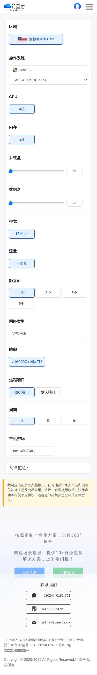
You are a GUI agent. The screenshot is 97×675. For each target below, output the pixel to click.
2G (21, 138)
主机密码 (17, 438)
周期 (13, 410)
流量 (13, 251)
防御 (13, 349)
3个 (74, 291)
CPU (13, 96)
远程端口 (17, 380)
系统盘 (15, 158)
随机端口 (21, 391)
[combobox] (48, 70)
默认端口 (48, 391)
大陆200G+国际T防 (27, 360)
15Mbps (22, 232)
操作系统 (17, 58)
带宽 (13, 221)
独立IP (14, 281)
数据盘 (15, 189)
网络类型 (17, 321)
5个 (22, 302)
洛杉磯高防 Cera (36, 39)
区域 (13, 27)
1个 (22, 291)
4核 (22, 107)
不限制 (21, 262)
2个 (48, 291)
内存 (13, 127)
